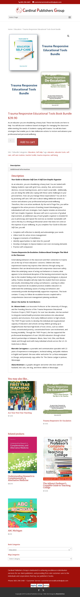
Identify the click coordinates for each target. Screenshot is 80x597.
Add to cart (27, 142)
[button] (68, 36)
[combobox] (40, 548)
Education (17, 29)
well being (54, 155)
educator (50, 152)
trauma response (43, 155)
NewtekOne (60, 594)
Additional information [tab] (20, 169)
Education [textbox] (39, 549)
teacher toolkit (31, 155)
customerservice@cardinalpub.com (54, 580)
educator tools (60, 152)
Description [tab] (15, 165)
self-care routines (18, 155)
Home (10, 29)
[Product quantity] (11, 140)
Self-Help (39, 152)
